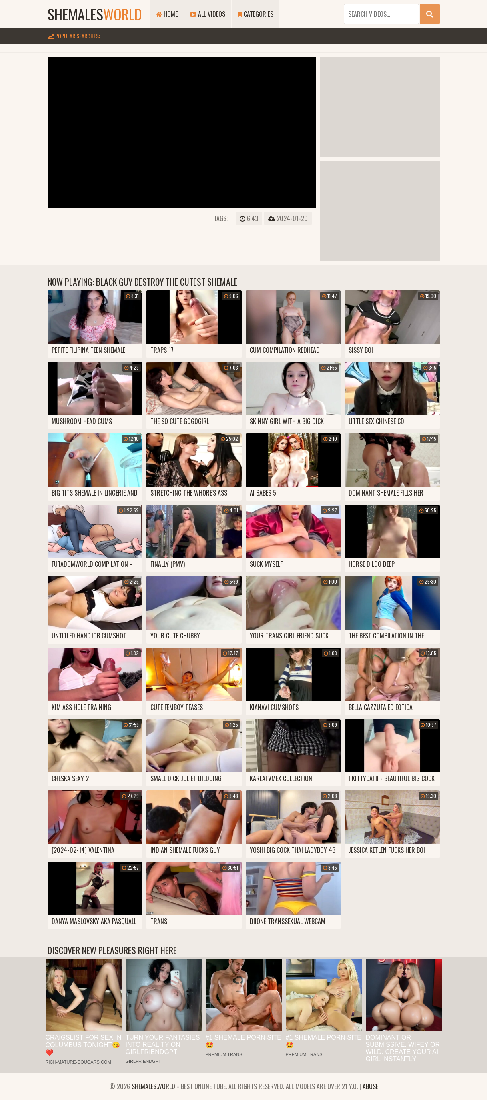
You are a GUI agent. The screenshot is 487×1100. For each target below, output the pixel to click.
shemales (95, 13)
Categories (255, 14)
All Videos (207, 14)
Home (167, 14)
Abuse (370, 1086)
